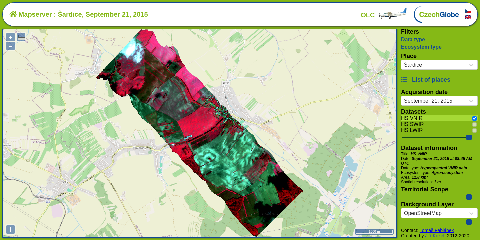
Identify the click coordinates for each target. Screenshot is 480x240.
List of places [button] (425, 79)
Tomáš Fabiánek (437, 230)
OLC (384, 15)
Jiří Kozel (434, 235)
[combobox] (404, 65)
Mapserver (30, 14)
